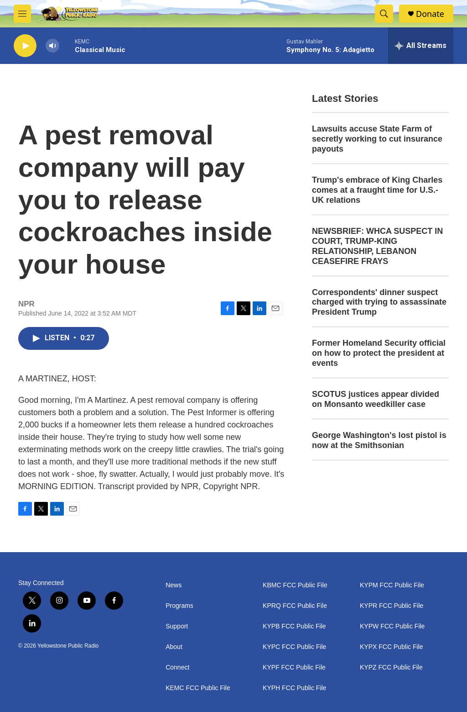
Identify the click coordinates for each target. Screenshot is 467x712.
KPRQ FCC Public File (295, 605)
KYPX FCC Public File (391, 646)
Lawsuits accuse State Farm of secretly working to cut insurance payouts (377, 138)
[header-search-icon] (384, 14)
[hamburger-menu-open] (22, 14)
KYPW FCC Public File (392, 626)
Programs (179, 605)
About (174, 646)
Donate (430, 14)
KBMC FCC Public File (295, 585)
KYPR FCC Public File (391, 605)
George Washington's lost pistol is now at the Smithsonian (379, 440)
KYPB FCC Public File (294, 626)
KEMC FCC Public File (198, 688)
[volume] (52, 46)
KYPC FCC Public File (294, 646)
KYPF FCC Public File (294, 667)
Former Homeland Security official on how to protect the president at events (379, 353)
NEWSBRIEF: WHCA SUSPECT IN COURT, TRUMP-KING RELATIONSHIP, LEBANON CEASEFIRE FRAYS (377, 246)
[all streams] (420, 45)
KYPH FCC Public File (294, 688)
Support (177, 626)
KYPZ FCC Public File (391, 667)
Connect (177, 667)
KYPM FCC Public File (392, 585)
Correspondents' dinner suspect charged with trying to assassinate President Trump (379, 302)
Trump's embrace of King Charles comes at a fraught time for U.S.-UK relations (377, 190)
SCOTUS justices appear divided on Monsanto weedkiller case (375, 399)
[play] (25, 46)
